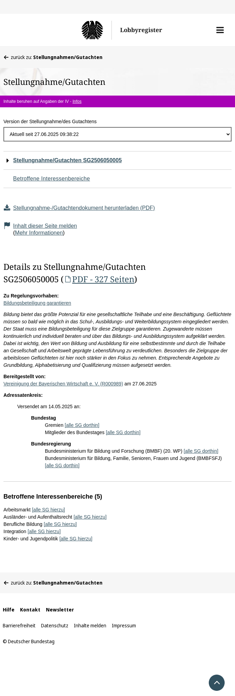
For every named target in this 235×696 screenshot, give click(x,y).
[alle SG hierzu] (48, 509)
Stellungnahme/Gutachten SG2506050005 (67, 160)
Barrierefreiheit (19, 625)
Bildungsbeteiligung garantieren (37, 303)
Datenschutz (54, 625)
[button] (220, 30)
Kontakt (30, 609)
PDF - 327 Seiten (98, 279)
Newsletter (60, 609)
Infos (76, 101)
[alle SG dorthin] (82, 425)
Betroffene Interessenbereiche (51, 179)
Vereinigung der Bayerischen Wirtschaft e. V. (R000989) (63, 383)
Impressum (124, 625)
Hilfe (8, 609)
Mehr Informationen (39, 233)
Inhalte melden (90, 625)
